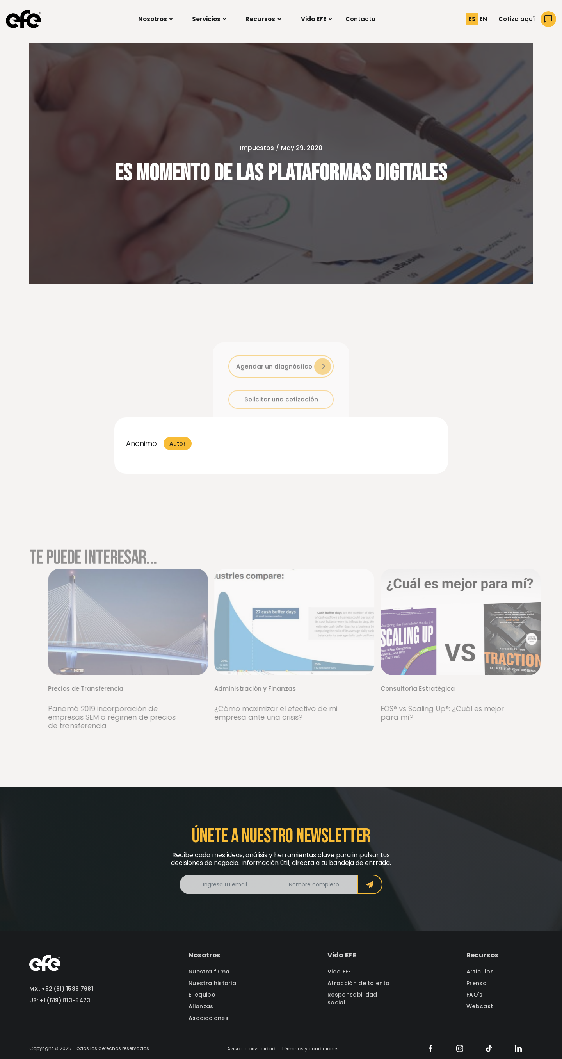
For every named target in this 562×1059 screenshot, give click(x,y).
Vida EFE (339, 971)
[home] (23, 19)
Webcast (479, 1006)
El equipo (202, 994)
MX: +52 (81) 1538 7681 (61, 989)
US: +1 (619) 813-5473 (60, 1000)
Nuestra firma (209, 971)
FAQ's (474, 994)
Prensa (476, 983)
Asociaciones (208, 1018)
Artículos (480, 971)
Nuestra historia (212, 983)
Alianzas (201, 1006)
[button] (155, 19)
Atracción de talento (358, 983)
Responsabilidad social (352, 998)
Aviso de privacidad (251, 1048)
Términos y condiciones (310, 1048)
